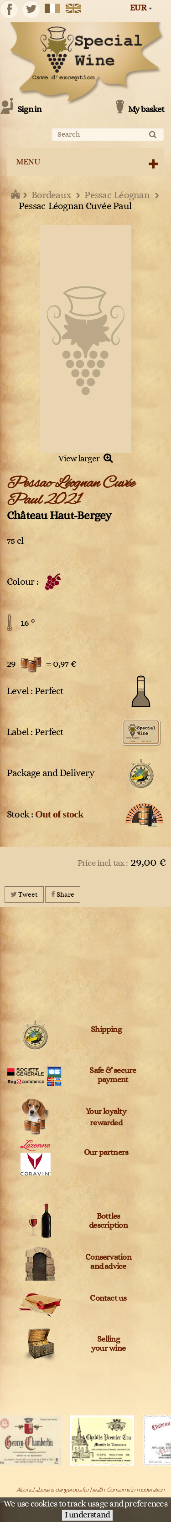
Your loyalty (106, 1111)
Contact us (108, 1298)
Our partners (106, 1152)
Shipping (106, 1029)
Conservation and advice (108, 1262)
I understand (87, 1515)
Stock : (45, 814)
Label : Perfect (35, 732)
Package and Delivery (50, 773)
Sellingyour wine (108, 1344)
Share (62, 894)
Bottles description (108, 1221)
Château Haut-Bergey (59, 515)
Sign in (29, 109)
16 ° (28, 623)
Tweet (24, 894)
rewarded (106, 1123)
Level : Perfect (35, 691)
